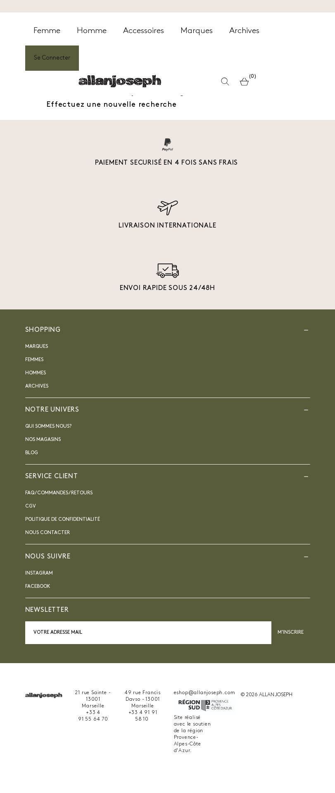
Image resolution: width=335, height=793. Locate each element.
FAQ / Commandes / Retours (59, 493)
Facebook (37, 586)
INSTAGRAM (39, 573)
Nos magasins (43, 439)
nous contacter (47, 532)
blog (31, 452)
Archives (36, 386)
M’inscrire (291, 632)
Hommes (35, 373)
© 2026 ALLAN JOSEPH (266, 694)
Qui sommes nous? (48, 426)
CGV (30, 506)
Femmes (34, 359)
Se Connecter (52, 58)
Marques (36, 346)
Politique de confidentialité (62, 519)
